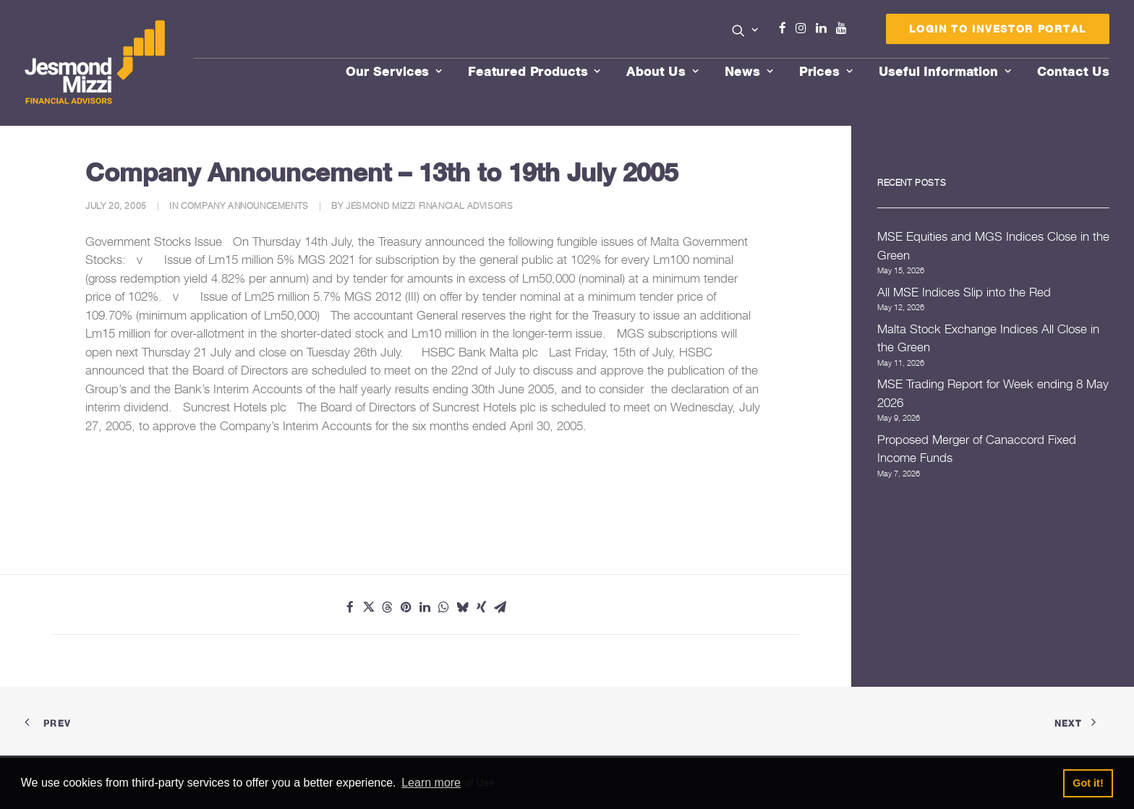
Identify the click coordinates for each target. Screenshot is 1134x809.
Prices (826, 71)
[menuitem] (745, 32)
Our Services (394, 71)
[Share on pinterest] (406, 607)
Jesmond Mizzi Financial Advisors (429, 205)
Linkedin (824, 28)
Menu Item (859, 31)
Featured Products (534, 71)
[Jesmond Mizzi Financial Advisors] (95, 63)
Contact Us (1073, 71)
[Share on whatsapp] (444, 607)
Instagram (804, 28)
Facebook (788, 28)
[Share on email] (500, 607)
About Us (662, 71)
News (749, 71)
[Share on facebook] (350, 607)
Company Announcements (245, 205)
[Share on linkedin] (425, 607)
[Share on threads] (387, 607)
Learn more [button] (431, 782)
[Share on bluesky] (463, 607)
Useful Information (945, 71)
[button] (745, 30)
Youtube (844, 28)
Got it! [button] (1088, 783)
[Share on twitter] (369, 607)
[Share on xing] (481, 607)
